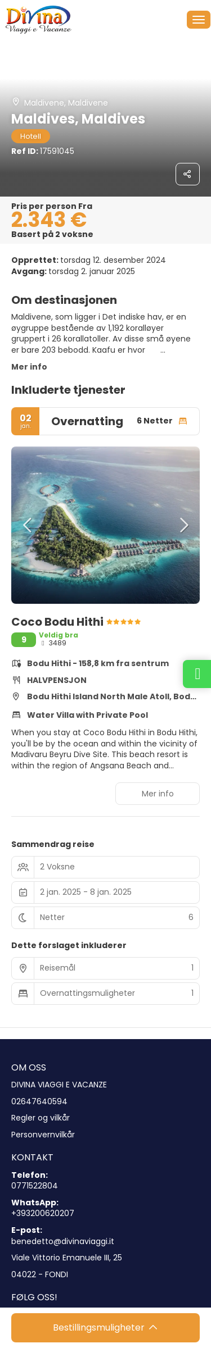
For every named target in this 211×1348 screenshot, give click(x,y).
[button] (28, 525)
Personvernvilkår (43, 1135)
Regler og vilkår (40, 1118)
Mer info (29, 366)
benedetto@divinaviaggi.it (62, 1241)
